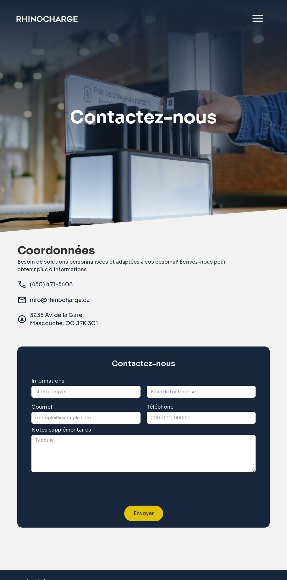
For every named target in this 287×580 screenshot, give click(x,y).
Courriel (41, 407)
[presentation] (79, 491)
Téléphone (160, 407)
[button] (257, 18)
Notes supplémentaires (61, 430)
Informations (47, 381)
